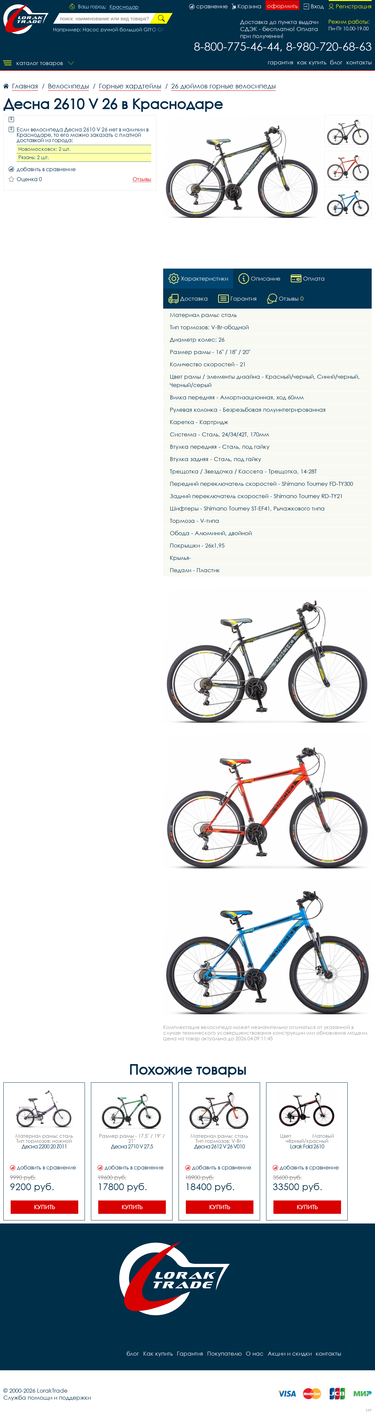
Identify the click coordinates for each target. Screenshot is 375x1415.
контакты (359, 62)
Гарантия (280, 62)
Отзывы (142, 179)
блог (336, 62)
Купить (44, 1206)
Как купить (311, 62)
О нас (254, 1353)
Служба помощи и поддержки (47, 1397)
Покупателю (224, 1353)
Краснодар (124, 7)
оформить (282, 5)
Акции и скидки (289, 1353)
